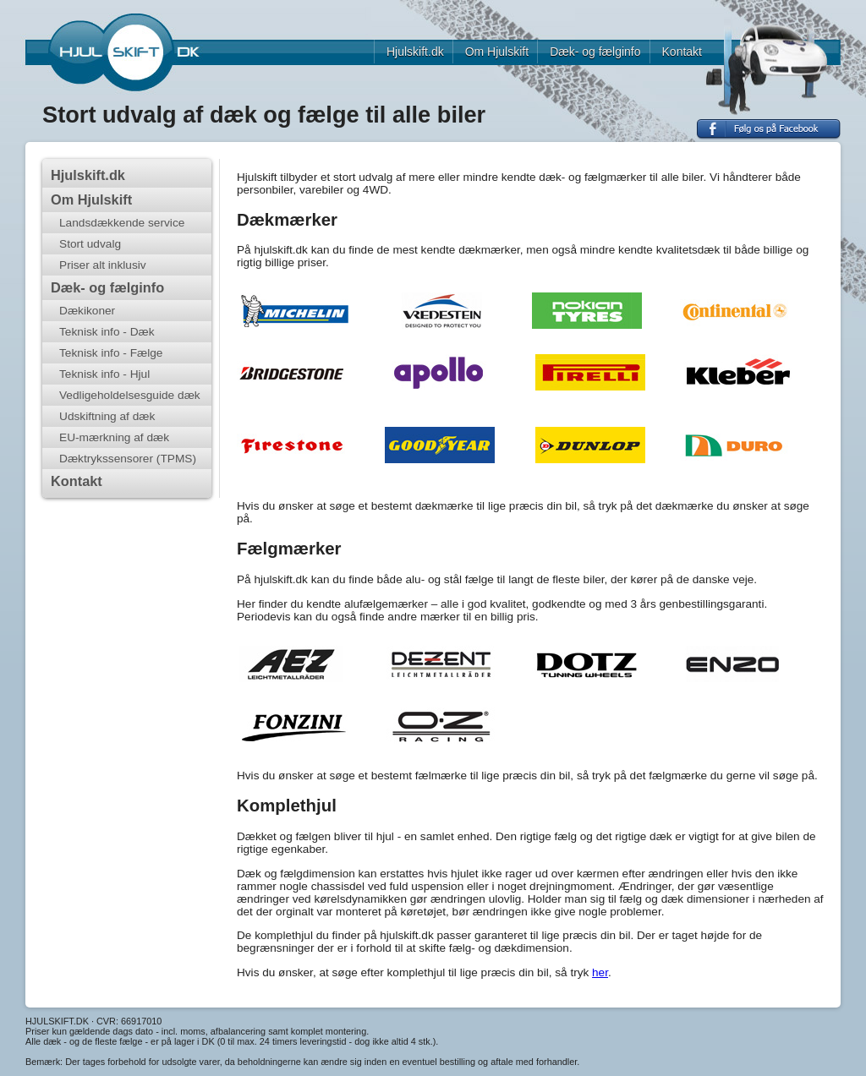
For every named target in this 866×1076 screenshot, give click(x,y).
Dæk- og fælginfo (595, 51)
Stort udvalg (90, 244)
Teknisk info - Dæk (107, 331)
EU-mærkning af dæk (114, 437)
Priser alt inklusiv (102, 265)
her (600, 972)
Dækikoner (87, 310)
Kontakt (682, 51)
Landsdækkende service (121, 222)
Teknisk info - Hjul (104, 374)
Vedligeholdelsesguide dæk (129, 395)
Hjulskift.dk (415, 51)
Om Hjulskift (497, 51)
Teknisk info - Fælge (110, 353)
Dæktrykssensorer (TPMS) (127, 458)
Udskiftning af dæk (107, 416)
